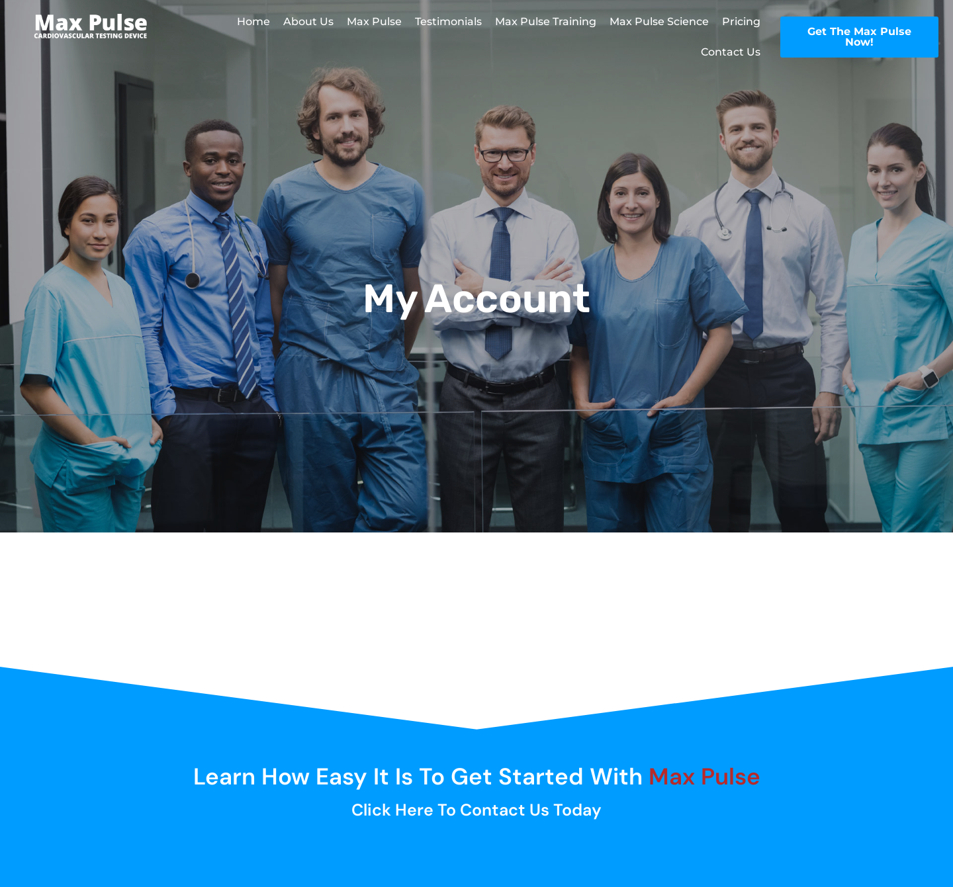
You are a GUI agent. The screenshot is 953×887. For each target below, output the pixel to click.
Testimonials (448, 21)
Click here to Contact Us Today (476, 810)
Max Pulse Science (659, 21)
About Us (308, 21)
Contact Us (730, 52)
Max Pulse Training (545, 21)
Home (253, 21)
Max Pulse (374, 21)
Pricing (741, 21)
